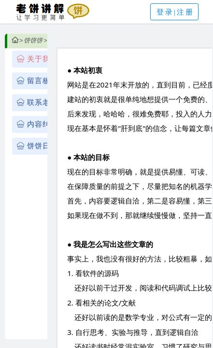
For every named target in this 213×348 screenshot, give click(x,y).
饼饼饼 (33, 40)
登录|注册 (175, 12)
